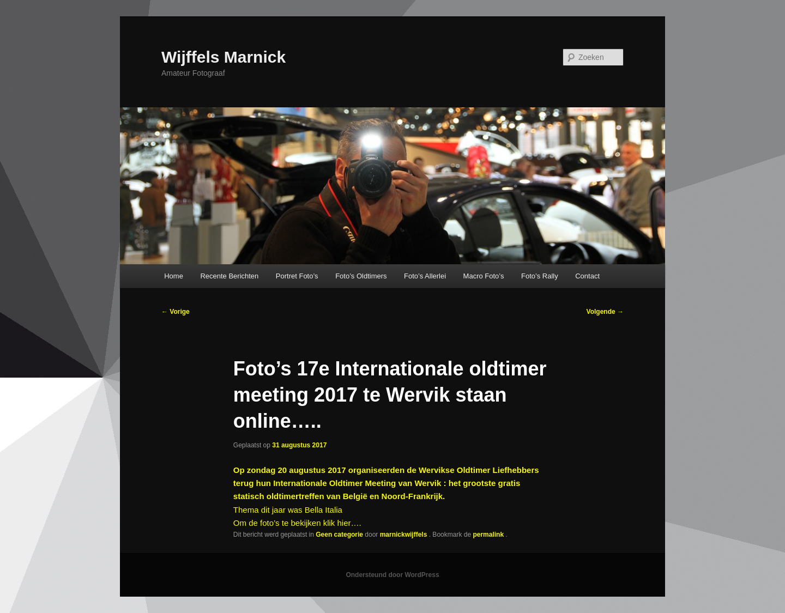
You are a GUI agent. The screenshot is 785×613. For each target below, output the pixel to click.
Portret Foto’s (297, 276)
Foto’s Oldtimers (361, 276)
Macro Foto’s (483, 276)
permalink (489, 534)
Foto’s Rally (539, 276)
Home (173, 276)
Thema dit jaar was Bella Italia (287, 509)
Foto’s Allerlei (425, 276)
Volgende (605, 311)
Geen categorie (339, 534)
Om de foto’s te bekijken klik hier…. (297, 522)
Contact (587, 276)
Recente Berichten (229, 276)
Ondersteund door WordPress (392, 575)
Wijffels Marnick (223, 57)
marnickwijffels (404, 534)
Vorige (175, 311)
